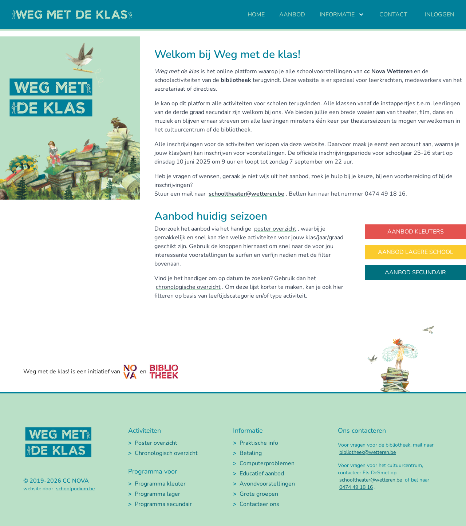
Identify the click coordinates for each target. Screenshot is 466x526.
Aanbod (292, 15)
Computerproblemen (267, 463)
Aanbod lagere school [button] (415, 252)
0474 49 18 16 (356, 487)
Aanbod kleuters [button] (415, 232)
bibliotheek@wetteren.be (367, 452)
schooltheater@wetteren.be (246, 194)
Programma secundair (163, 504)
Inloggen (439, 15)
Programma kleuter (160, 484)
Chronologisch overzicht (166, 453)
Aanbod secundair (415, 272)
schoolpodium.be (75, 488)
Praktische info (259, 443)
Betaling (251, 453)
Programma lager (157, 494)
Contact (393, 15)
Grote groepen (259, 494)
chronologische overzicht (188, 287)
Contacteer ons (259, 504)
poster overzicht (275, 229)
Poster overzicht (156, 443)
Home (256, 15)
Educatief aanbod (262, 474)
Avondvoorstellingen (267, 484)
